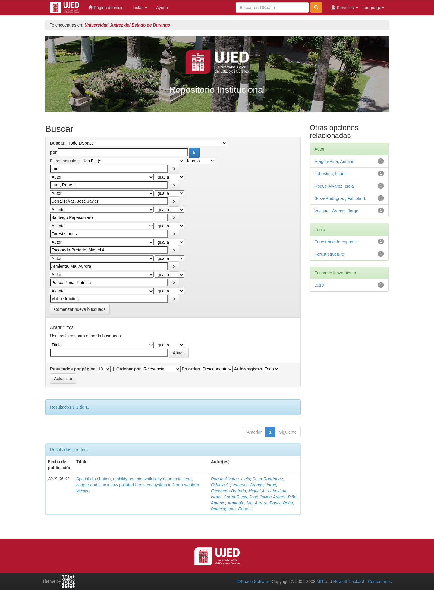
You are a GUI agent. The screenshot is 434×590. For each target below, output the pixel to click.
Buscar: (58, 143)
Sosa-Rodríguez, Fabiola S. (340, 198)
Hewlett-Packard (348, 581)
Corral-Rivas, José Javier (247, 497)
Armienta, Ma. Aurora (247, 503)
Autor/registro (248, 369)
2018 (319, 285)
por (53, 152)
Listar (140, 7)
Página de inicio (106, 7)
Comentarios (380, 581)
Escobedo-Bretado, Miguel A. (238, 491)
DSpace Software (254, 581)
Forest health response (336, 241)
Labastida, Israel (330, 173)
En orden (191, 369)
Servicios (344, 7)
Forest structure (329, 254)
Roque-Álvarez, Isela (230, 478)
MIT (320, 581)
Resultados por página (73, 369)
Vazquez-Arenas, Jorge (254, 484)
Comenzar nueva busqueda (80, 309)
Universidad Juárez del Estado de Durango (127, 25)
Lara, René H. (240, 509)
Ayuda (162, 7)
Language (373, 7)
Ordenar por (128, 369)
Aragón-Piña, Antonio (334, 161)
